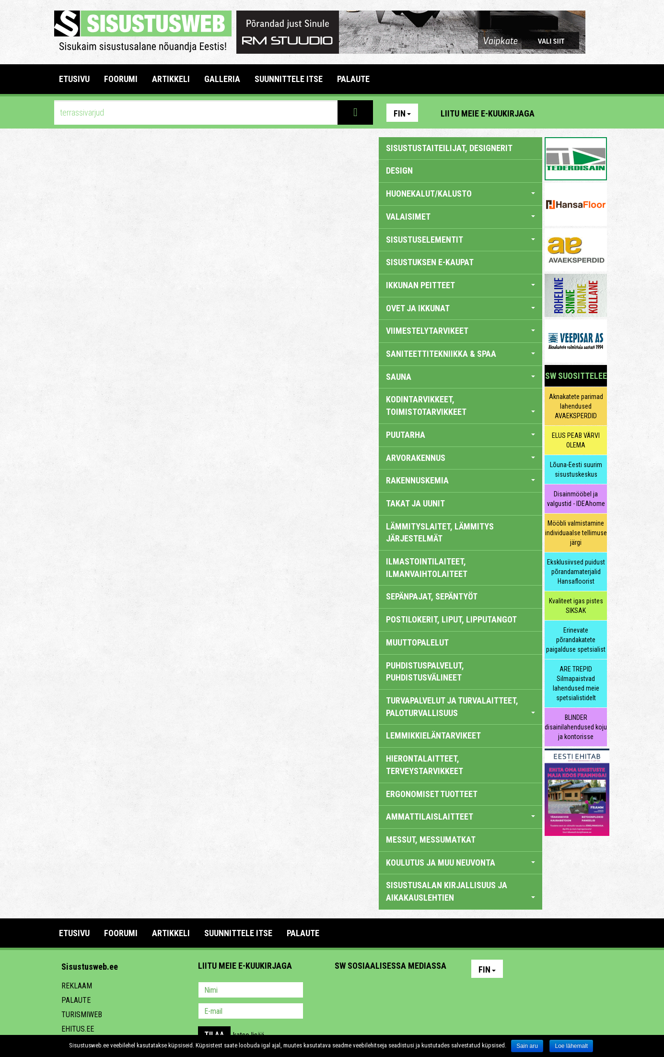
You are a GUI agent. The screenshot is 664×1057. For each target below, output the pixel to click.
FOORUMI (121, 79)
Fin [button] (402, 113)
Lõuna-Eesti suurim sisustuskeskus (576, 469)
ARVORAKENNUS (460, 458)
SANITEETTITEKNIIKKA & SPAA (460, 354)
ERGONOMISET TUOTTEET (432, 794)
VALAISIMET (460, 216)
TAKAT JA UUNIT (415, 503)
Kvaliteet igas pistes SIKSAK (576, 605)
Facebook (577, 113)
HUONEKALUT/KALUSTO (460, 193)
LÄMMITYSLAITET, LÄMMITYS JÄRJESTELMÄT (440, 532)
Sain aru (527, 1046)
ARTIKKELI (171, 79)
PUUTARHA (460, 435)
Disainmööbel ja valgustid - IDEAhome (576, 498)
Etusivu (74, 79)
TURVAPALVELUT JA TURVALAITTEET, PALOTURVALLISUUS (460, 706)
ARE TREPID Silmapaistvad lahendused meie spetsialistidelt (576, 683)
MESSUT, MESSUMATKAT (431, 839)
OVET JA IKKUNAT (460, 308)
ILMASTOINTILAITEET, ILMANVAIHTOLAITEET (426, 567)
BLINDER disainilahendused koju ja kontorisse (576, 727)
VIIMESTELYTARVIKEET (460, 331)
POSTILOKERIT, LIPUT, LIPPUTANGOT (451, 619)
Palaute (76, 1000)
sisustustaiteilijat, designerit (449, 148)
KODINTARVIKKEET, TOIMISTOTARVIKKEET (460, 405)
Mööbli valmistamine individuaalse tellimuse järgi (576, 532)
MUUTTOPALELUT (417, 642)
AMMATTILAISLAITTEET (460, 816)
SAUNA (460, 377)
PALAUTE (353, 79)
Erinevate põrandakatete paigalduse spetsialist (576, 639)
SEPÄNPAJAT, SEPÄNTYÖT (432, 596)
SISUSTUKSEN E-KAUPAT (430, 262)
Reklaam (76, 985)
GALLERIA (222, 79)
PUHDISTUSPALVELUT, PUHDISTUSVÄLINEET (425, 671)
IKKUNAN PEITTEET (460, 285)
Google (426, 991)
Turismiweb (81, 1014)
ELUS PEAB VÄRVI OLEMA (576, 440)
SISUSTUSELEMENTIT (460, 240)
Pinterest (556, 113)
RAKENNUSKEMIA (460, 480)
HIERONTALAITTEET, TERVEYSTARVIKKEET (424, 764)
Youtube (597, 113)
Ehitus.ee (77, 1029)
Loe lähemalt (571, 1046)
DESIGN (399, 170)
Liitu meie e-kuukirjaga (488, 113)
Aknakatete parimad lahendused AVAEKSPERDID (576, 406)
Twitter (405, 991)
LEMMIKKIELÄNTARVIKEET (433, 735)
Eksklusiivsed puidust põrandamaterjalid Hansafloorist (576, 571)
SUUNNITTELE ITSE (289, 79)
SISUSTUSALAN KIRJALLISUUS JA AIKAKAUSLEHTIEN (460, 891)
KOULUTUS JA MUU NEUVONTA (460, 862)
